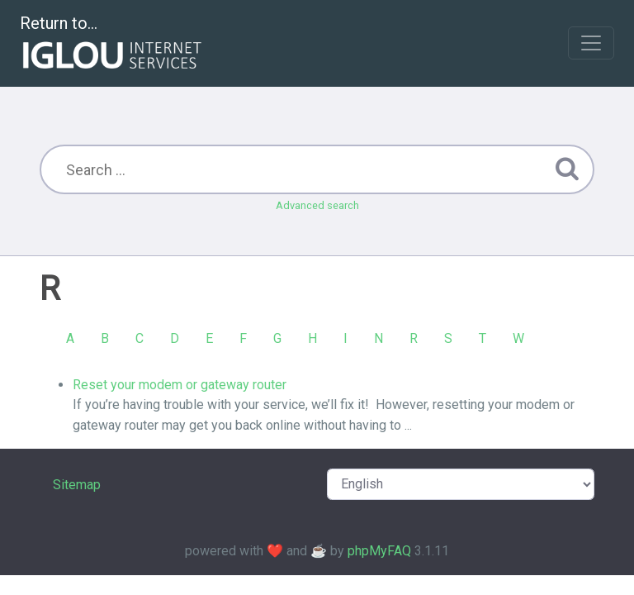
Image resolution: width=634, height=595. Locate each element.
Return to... (113, 44)
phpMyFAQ (379, 551)
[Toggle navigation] (591, 43)
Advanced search (317, 205)
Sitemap (77, 485)
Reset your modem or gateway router (179, 385)
